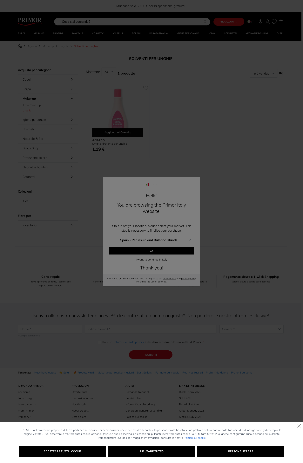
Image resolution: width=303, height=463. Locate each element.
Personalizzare (240, 451)
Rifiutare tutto (151, 451)
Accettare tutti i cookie (62, 451)
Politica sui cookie (195, 438)
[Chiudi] (299, 425)
